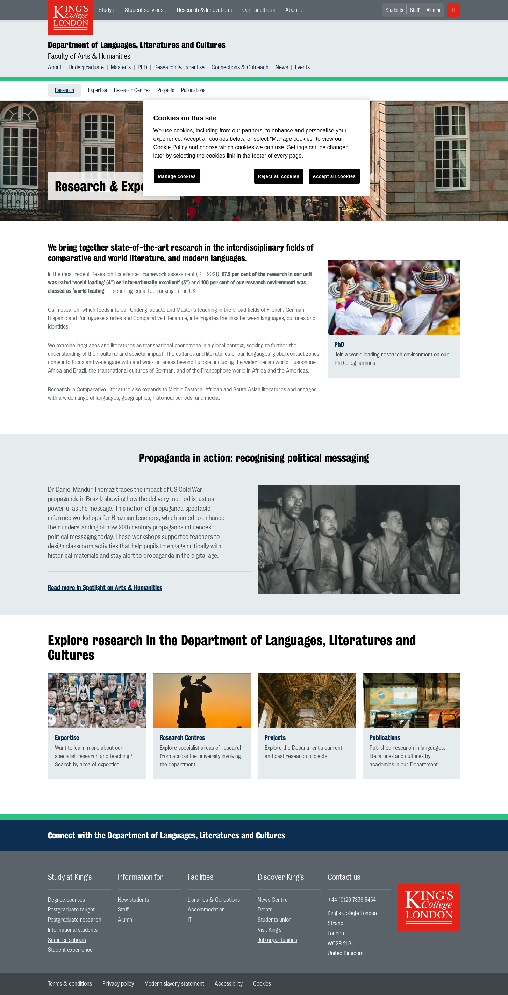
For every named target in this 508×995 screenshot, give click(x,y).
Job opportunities (277, 940)
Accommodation (206, 910)
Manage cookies (177, 176)
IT (190, 920)
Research (64, 90)
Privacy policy (118, 984)
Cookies (262, 984)
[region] (256, 148)
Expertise (97, 90)
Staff (415, 10)
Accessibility (229, 984)
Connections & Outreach (240, 67)
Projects (165, 90)
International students (73, 930)
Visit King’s (269, 930)
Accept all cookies (334, 176)
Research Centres (132, 90)
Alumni (433, 10)
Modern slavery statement (174, 984)
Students (394, 10)
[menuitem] (106, 10)
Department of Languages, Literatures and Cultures (137, 44)
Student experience (70, 950)
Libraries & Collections (214, 900)
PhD (142, 67)
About (292, 10)
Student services (144, 10)
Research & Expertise (179, 67)
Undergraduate (86, 67)
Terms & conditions (70, 984)
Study (105, 10)
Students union (275, 920)
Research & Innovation (203, 10)
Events (302, 67)
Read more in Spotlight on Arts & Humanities (105, 587)
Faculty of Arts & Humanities (89, 56)
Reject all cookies (279, 176)
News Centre (273, 900)
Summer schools (67, 940)
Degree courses (66, 900)
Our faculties (257, 10)
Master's (121, 67)
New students (133, 900)
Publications (193, 90)
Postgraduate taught (71, 910)
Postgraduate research (74, 920)
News (282, 67)
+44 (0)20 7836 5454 (352, 900)
